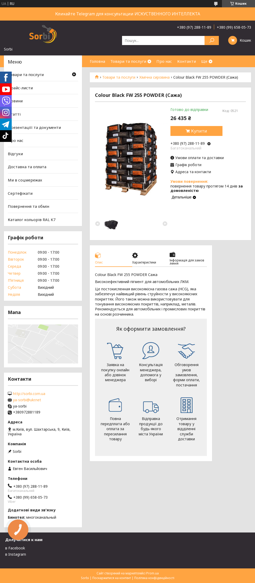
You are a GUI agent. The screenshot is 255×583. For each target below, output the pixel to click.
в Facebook (15, 548)
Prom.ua (152, 573)
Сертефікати (20, 193)
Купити (199, 131)
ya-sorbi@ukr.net (27, 400)
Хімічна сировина (154, 77)
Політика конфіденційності (154, 578)
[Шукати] (212, 40)
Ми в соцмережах (25, 180)
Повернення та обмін (28, 206)
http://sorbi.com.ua (29, 393)
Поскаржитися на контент (111, 578)
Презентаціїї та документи (34, 127)
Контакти (186, 61)
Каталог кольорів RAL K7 (32, 219)
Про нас (164, 61)
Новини (15, 100)
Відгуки (15, 153)
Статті (14, 114)
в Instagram (15, 554)
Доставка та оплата (27, 166)
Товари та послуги (128, 61)
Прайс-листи (20, 87)
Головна (97, 61)
